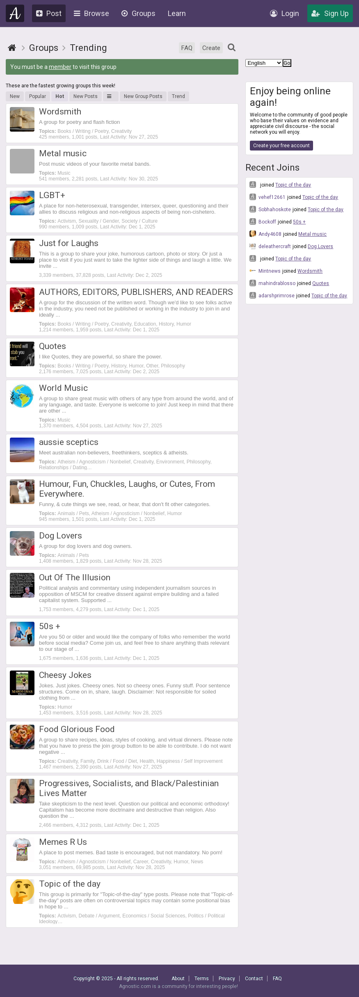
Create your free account (281, 145)
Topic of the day (293, 185)
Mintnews (265, 270)
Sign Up (330, 13)
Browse (91, 13)
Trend (178, 96)
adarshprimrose (272, 295)
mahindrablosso (272, 283)
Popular (37, 96)
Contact (254, 978)
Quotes (320, 283)
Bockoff (262, 221)
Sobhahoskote (270, 209)
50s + (299, 222)
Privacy (227, 978)
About (178, 978)
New (15, 96)
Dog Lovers (320, 246)
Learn (177, 13)
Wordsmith (309, 271)
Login (284, 13)
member (60, 67)
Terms (201, 978)
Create (211, 48)
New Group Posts (143, 96)
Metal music (312, 234)
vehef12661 (267, 197)
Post (49, 13)
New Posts (85, 96)
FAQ (186, 48)
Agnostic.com (15, 13)
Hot (59, 96)
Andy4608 (265, 233)
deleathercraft (270, 246)
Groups (138, 13)
